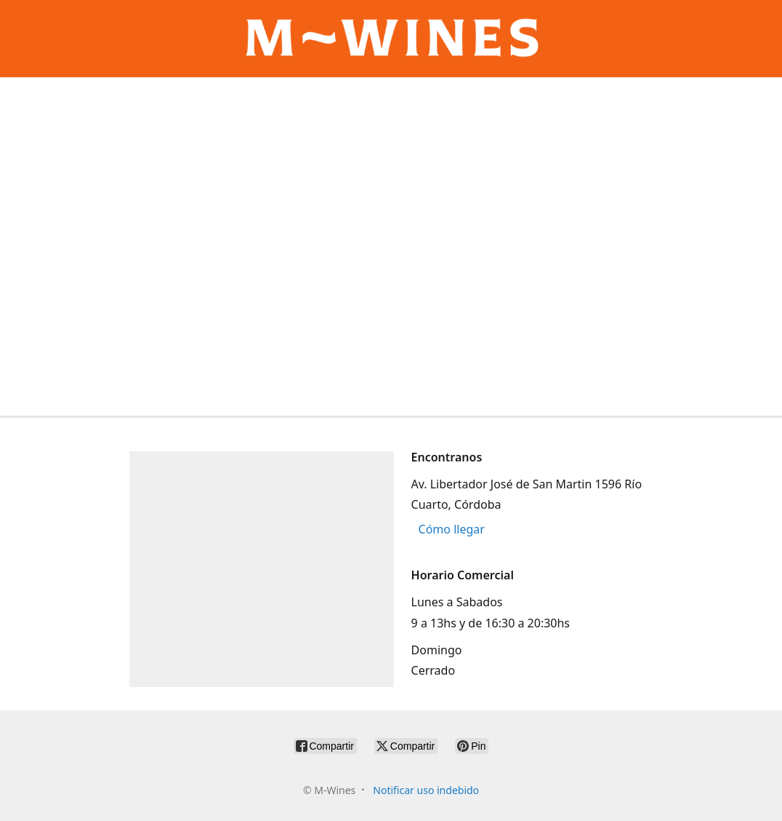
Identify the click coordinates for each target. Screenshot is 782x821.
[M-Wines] (391, 38)
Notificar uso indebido (426, 790)
